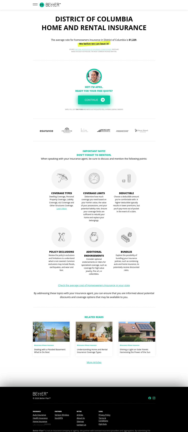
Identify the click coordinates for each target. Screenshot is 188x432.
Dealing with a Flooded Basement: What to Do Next (50, 350)
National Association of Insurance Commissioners (93, 49)
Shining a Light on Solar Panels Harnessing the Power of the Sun (135, 350)
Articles (80, 415)
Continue (91, 100)
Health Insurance (40, 418)
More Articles (94, 362)
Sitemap (80, 421)
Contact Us (81, 424)
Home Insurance (40, 421)
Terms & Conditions (103, 419)
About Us (81, 418)
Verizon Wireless (62, 415)
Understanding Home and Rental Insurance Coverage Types (92, 350)
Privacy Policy (104, 415)
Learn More (62, 208)
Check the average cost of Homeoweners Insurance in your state (94, 285)
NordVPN (59, 418)
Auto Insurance (39, 415)
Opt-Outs (103, 424)
